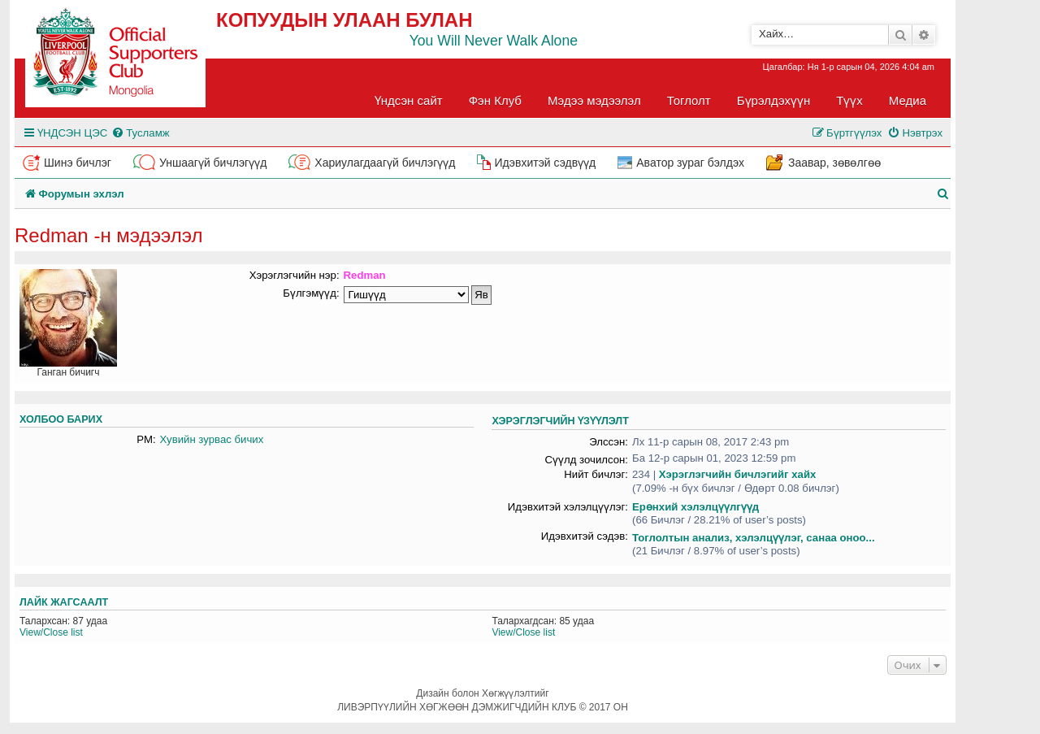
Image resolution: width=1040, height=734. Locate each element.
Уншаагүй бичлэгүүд (212, 162)
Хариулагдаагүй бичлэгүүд (384, 162)
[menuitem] (140, 133)
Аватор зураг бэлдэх (690, 162)
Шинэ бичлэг (77, 162)
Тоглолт (689, 100)
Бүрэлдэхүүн (773, 100)
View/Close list (51, 632)
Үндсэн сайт (409, 100)
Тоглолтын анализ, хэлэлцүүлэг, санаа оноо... (753, 538)
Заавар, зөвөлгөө (834, 162)
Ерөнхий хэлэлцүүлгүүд (695, 507)
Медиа (907, 100)
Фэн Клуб (495, 100)
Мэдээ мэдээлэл (594, 100)
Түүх (849, 100)
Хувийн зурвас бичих (212, 439)
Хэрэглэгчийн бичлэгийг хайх (738, 474)
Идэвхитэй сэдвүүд (545, 162)
